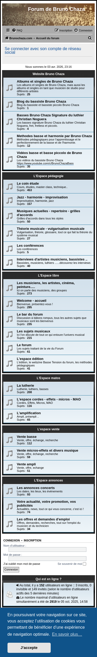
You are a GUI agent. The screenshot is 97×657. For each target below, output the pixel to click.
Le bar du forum (30, 314)
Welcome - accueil (31, 301)
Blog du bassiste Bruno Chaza (41, 101)
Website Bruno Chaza (48, 74)
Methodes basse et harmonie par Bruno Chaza (54, 136)
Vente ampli (26, 464)
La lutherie (25, 385)
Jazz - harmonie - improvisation (42, 197)
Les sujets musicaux (33, 331)
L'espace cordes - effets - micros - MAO (49, 399)
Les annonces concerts (36, 488)
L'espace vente (49, 429)
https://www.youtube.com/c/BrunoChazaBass (45, 163)
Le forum (24, 345)
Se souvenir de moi (72, 564)
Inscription (32, 540)
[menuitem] (17, 30)
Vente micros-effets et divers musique (47, 450)
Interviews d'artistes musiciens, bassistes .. (52, 259)
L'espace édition (30, 359)
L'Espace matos (48, 378)
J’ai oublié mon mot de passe (21, 563)
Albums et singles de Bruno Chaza (45, 81)
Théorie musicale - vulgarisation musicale (51, 229)
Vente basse (26, 437)
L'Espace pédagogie (49, 176)
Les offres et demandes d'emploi (43, 519)
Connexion (11, 540)
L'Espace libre (48, 275)
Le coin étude (28, 183)
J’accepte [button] (29, 648)
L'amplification (29, 413)
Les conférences (30, 245)
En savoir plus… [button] (67, 634)
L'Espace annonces (48, 480)
